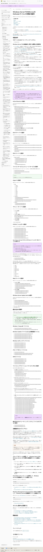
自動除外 (27, 29)
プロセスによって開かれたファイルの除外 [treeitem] (7, 128)
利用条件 (36, 550)
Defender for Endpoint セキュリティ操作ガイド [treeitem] (6, 20)
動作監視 (24, 49)
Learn (13, 9)
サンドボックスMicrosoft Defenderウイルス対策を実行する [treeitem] (6, 151)
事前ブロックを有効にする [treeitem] (6, 53)
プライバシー (18, 550)
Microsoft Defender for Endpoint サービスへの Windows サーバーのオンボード (28, 86)
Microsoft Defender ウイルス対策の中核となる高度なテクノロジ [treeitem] (6, 63)
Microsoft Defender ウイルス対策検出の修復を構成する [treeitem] (6, 81)
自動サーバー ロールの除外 (17, 21)
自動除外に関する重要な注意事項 (33, 441)
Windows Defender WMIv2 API (18, 503)
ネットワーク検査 (19, 49)
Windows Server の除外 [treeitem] (7, 132)
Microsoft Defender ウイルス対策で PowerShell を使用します (23, 489)
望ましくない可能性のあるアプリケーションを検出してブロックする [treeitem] (6, 73)
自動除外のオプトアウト (17, 23)
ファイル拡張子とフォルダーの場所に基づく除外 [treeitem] (7, 125)
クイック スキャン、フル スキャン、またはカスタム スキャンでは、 (24, 52)
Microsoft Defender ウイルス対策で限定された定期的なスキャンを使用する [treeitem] (6, 88)
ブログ (11, 550)
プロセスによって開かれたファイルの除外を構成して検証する (23, 513)
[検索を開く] (38, 1)
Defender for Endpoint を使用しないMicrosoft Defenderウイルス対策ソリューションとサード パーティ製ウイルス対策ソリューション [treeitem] (6, 101)
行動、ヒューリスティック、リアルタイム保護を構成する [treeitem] (6, 59)
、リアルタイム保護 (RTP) (22, 48)
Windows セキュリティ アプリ (34, 54)
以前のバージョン (7, 550)
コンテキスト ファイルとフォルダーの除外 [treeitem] (7, 131)
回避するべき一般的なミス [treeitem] (7, 135)
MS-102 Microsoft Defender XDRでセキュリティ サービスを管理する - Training (23, 539)
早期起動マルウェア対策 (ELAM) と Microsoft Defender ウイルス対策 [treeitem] (6, 155)
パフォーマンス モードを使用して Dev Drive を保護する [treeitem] (6, 92)
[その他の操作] (41, 9)
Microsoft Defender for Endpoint (26, 9)
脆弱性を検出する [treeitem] (4, 27)
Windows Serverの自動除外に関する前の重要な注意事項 (27, 317)
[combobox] (5, 10)
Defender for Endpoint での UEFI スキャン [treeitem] (6, 148)
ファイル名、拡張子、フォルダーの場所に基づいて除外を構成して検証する (25, 511)
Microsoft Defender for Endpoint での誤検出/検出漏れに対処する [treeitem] (6, 158)
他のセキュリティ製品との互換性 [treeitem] (6, 95)
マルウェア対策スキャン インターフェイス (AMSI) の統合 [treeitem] (6, 56)
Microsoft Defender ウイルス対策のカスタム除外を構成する (23, 510)
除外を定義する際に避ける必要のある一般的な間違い (22, 518)
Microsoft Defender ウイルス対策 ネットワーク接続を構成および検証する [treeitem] (6, 49)
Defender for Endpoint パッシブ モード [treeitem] (6, 97)
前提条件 (15, 20)
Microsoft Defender (18, 9)
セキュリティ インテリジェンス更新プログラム (30, 430)
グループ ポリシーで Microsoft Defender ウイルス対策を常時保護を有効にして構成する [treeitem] (6, 77)
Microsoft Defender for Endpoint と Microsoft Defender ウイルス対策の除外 (25, 517)
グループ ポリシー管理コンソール (32, 461)
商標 (38, 550)
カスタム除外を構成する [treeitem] (7, 123)
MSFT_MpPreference (23, 495)
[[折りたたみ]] (10, 8)
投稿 (14, 550)
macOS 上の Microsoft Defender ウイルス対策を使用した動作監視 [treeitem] (6, 69)
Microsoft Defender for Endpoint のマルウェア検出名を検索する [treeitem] (6, 106)
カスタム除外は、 (17, 46)
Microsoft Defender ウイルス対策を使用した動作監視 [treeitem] (6, 66)
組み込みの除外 (16, 22)
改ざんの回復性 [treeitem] (4, 33)
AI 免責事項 (2, 550)
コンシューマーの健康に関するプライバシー (27, 550)
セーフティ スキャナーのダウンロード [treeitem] (6, 41)
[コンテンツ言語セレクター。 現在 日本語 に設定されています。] (2, 548)
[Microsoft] (1, 1)
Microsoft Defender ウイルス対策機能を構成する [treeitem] (6, 44)
